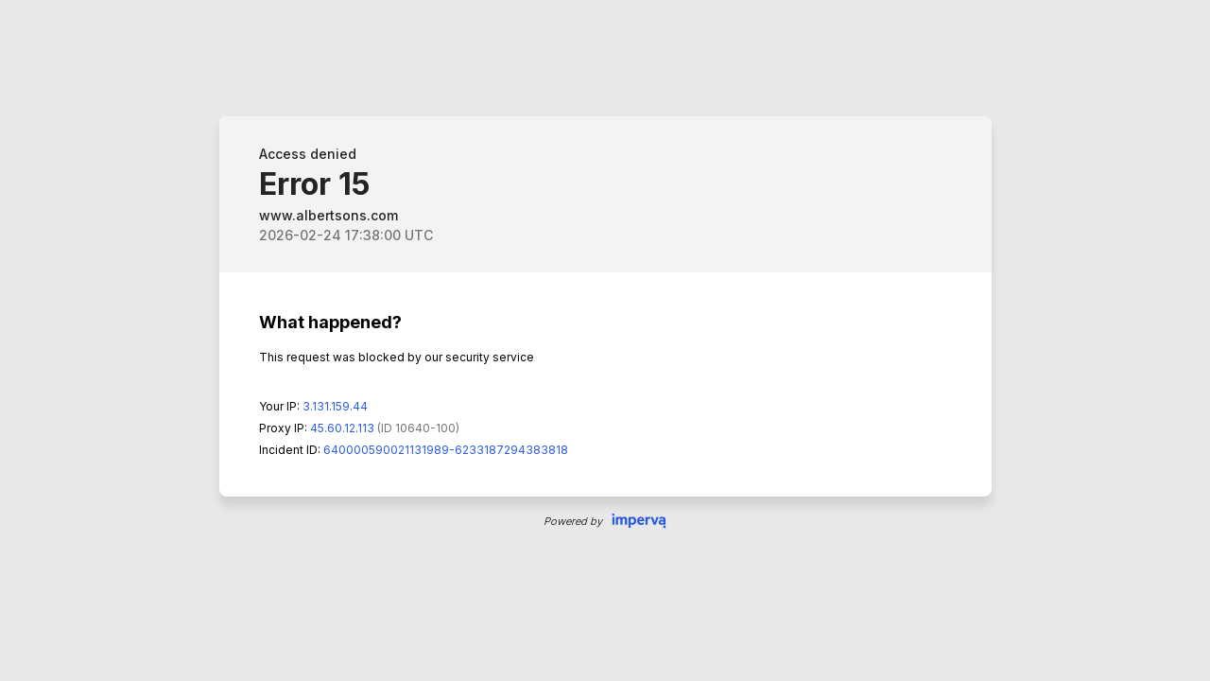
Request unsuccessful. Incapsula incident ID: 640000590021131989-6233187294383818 (605, 340)
